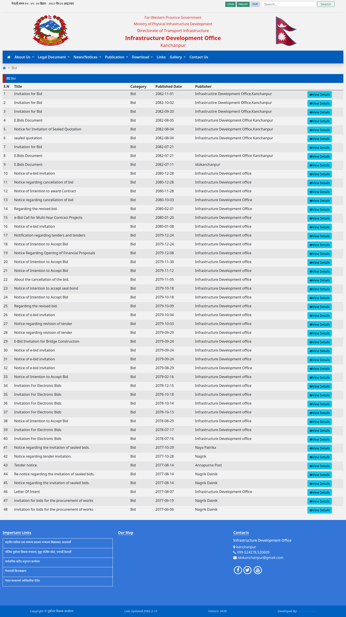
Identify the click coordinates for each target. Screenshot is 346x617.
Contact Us (198, 57)
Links (161, 57)
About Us (23, 57)
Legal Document (52, 57)
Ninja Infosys (307, 611)
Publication (115, 57)
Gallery (176, 57)
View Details (319, 94)
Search (326, 4)
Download (141, 57)
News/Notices (85, 57)
